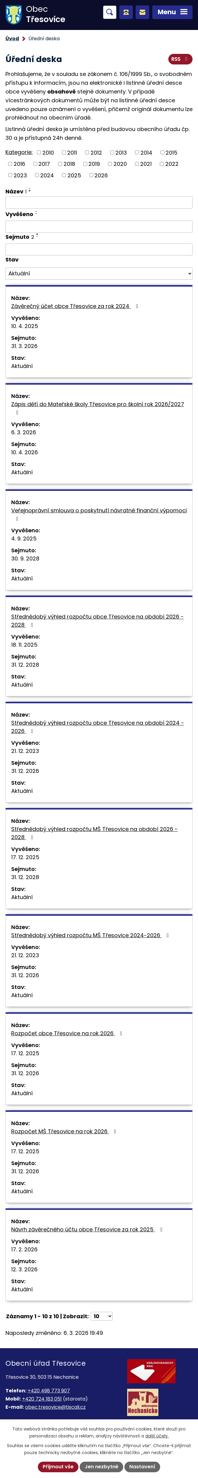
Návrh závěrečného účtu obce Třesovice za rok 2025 (88, 1229)
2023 (20, 175)
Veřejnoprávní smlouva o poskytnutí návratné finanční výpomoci (99, 514)
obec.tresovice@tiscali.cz (55, 1407)
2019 (94, 164)
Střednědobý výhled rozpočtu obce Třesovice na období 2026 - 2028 (97, 621)
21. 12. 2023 (25, 751)
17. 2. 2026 (24, 1249)
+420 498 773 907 (49, 1390)
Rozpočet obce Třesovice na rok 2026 (68, 1033)
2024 (47, 175)
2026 (101, 175)
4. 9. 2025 (24, 538)
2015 (171, 152)
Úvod (12, 38)
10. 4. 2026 (24, 452)
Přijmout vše (58, 1466)
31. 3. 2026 (24, 346)
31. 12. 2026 (25, 771)
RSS (180, 59)
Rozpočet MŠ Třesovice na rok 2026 (65, 1131)
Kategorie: (19, 152)
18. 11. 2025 (24, 645)
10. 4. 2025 (24, 326)
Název (16, 191)
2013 (121, 152)
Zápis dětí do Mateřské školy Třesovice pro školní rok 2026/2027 (97, 407)
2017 (44, 164)
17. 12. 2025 (25, 857)
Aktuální (22, 366)
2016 (19, 164)
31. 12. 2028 (25, 664)
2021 (146, 164)
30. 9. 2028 (25, 558)
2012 (96, 152)
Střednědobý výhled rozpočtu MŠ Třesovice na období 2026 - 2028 (94, 833)
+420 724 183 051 (42, 1398)
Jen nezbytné (101, 1466)
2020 (120, 164)
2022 (172, 164)
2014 (146, 152)
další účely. (157, 1436)
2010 (48, 152)
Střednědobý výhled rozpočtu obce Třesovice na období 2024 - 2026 (97, 727)
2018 (69, 164)
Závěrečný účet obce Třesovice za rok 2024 (75, 306)
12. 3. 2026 (24, 1269)
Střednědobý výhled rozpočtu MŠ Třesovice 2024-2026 (91, 935)
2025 (74, 175)
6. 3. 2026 (23, 432)
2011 (72, 152)
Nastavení (142, 1466)
